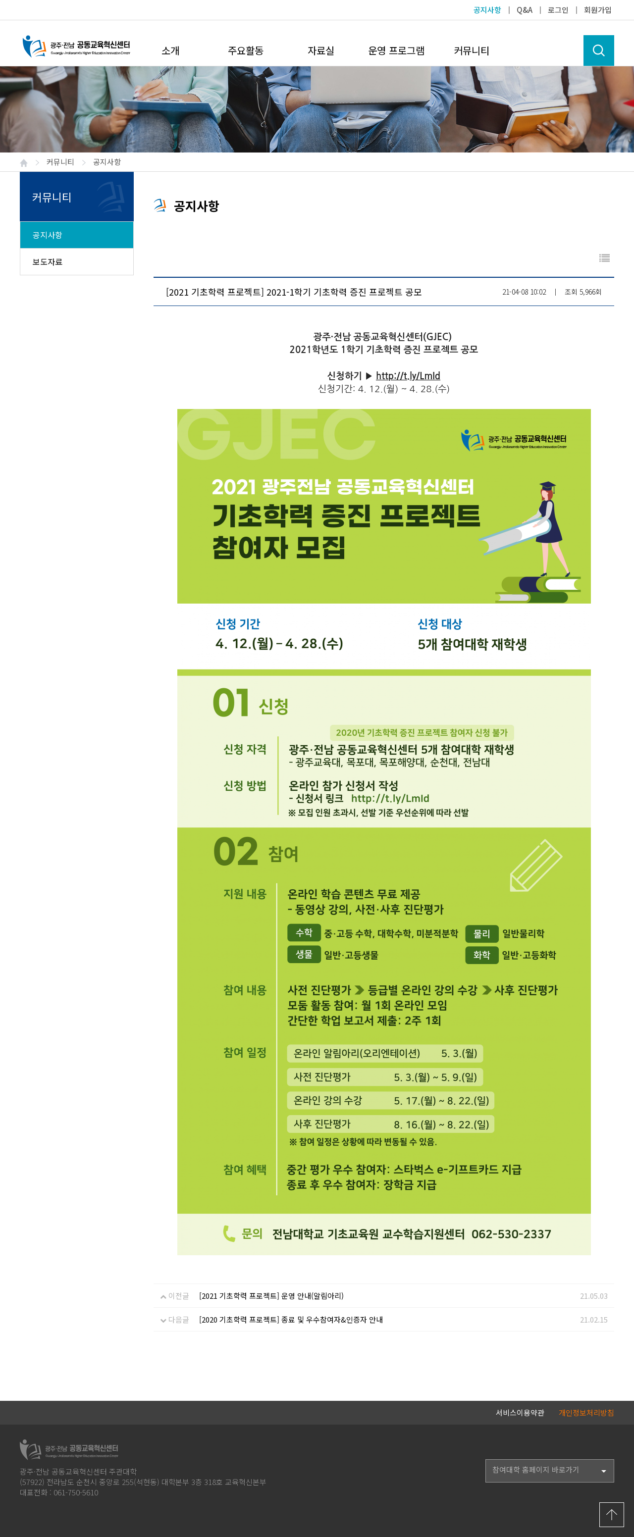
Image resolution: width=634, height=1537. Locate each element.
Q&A (524, 9)
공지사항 (487, 9)
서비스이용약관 (520, 1412)
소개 (170, 50)
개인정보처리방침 (586, 1412)
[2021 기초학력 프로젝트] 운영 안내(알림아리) (271, 1295)
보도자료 (47, 261)
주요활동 (246, 50)
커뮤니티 (471, 50)
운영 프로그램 (396, 50)
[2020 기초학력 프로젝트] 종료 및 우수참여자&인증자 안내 (291, 1319)
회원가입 (598, 9)
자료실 (321, 50)
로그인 (558, 9)
